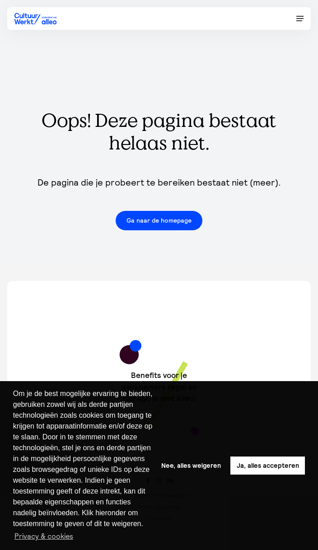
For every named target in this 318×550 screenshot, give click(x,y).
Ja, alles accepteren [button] (268, 465)
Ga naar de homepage (159, 220)
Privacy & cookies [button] (43, 536)
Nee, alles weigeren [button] (191, 465)
